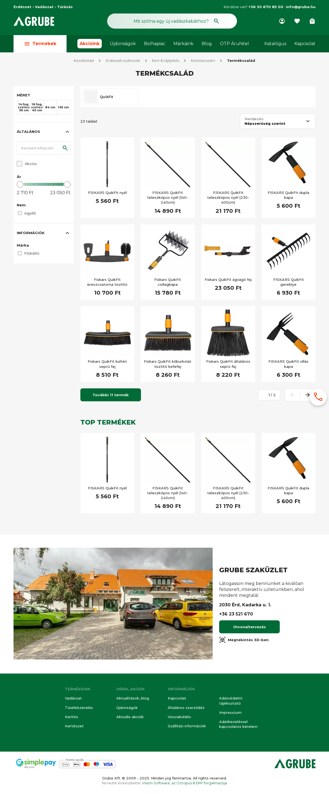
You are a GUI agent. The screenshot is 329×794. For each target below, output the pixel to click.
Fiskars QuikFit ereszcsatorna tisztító (107, 283)
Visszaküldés (179, 717)
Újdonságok (123, 43)
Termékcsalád (241, 61)
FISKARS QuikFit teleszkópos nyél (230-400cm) (228, 198)
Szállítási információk (187, 726)
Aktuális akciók (130, 717)
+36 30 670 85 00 (265, 7)
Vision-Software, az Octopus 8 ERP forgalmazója (184, 783)
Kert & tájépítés (165, 61)
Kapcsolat (304, 43)
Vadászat (73, 698)
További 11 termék (111, 396)
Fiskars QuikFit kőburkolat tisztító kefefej (167, 364)
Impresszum (230, 712)
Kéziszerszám (203, 61)
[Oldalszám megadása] (266, 396)
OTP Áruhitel (234, 43)
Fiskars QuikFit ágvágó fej (228, 280)
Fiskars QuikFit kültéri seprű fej (107, 364)
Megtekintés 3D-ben (244, 641)
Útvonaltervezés (249, 628)
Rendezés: (254, 120)
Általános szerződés (186, 707)
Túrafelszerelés (79, 707)
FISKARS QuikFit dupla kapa (288, 196)
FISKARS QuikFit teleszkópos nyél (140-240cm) (167, 198)
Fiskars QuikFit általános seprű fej (228, 364)
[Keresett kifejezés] (44, 149)
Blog (207, 43)
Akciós (31, 165)
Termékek (40, 43)
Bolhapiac (154, 43)
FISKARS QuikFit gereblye (288, 283)
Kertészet (74, 726)
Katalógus (275, 43)
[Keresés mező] (172, 21)
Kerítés (71, 717)
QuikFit (106, 98)
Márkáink (183, 43)
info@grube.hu (300, 7)
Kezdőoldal (84, 61)
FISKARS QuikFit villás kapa (288, 364)
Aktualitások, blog (132, 698)
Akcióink (90, 43)
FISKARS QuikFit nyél (107, 193)
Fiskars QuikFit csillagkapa (167, 283)
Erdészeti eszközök (123, 61)
